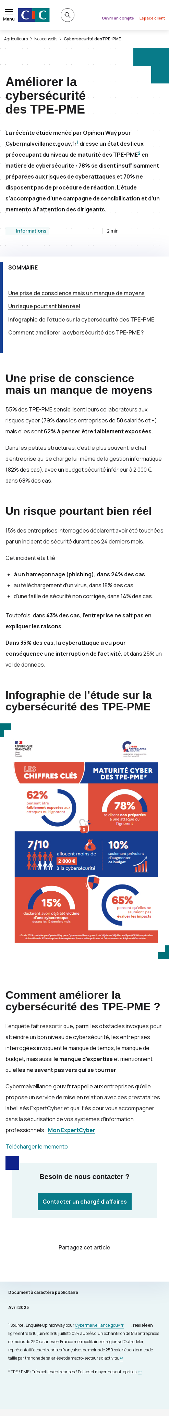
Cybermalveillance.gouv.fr (99, 1325)
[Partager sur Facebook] (93, 1267)
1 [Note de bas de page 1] (78, 142)
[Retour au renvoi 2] (140, 1372)
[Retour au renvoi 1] (121, 1358)
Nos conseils (45, 39)
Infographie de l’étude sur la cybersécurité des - (81, 319)
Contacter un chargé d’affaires (85, 1201)
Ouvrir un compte (118, 18)
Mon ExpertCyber (71, 1130)
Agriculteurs (16, 39)
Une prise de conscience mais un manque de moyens (76, 293)
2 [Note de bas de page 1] (139, 153)
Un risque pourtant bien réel (44, 306)
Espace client (152, 18)
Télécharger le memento (36, 1146)
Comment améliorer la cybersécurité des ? (76, 332)
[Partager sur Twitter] (76, 1267)
